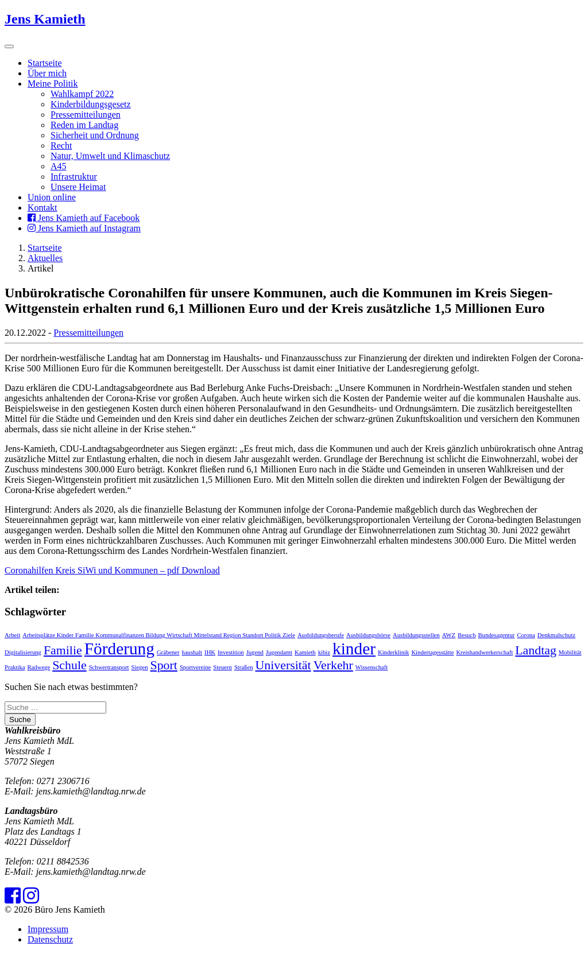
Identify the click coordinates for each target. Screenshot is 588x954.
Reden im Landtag (84, 125)
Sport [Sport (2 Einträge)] (163, 665)
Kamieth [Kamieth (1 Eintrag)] (305, 652)
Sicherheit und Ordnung (95, 135)
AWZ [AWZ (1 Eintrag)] (448, 635)
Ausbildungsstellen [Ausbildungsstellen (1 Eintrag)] (416, 635)
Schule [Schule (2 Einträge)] (69, 665)
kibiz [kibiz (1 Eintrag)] (324, 652)
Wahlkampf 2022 (82, 94)
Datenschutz (50, 939)
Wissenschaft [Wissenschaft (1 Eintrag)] (371, 667)
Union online (52, 197)
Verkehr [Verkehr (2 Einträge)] (333, 665)
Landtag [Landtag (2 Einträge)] (535, 650)
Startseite (45, 63)
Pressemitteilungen (86, 114)
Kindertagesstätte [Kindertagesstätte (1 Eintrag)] (432, 652)
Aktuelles (45, 258)
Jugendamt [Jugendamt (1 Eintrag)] (279, 652)
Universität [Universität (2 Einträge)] (283, 665)
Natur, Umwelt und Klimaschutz (110, 156)
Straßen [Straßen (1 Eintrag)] (243, 667)
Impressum (48, 929)
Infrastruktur (74, 176)
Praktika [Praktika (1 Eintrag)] (15, 667)
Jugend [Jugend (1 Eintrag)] (255, 652)
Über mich (47, 73)
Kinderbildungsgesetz (91, 104)
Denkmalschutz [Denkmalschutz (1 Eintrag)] (556, 635)
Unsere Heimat (78, 187)
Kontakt (42, 207)
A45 (59, 166)
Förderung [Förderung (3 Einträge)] (119, 648)
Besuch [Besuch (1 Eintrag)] (466, 635)
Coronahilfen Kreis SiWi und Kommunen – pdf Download (112, 570)
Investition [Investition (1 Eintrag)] (231, 652)
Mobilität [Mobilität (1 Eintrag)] (570, 652)
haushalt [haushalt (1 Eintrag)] (192, 652)
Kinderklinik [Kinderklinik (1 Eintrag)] (393, 652)
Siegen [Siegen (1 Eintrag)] (139, 667)
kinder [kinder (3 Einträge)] (354, 648)
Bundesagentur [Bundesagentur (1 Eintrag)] (496, 635)
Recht (61, 145)
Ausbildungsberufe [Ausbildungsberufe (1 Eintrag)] (320, 635)
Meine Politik (53, 83)
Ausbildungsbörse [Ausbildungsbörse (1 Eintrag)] (368, 635)
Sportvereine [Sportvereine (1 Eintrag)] (195, 667)
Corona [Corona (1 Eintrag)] (526, 635)
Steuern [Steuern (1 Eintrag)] (222, 667)
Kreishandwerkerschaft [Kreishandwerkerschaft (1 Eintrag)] (484, 652)
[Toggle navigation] (9, 46)
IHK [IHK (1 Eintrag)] (209, 652)
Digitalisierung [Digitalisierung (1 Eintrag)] (23, 652)
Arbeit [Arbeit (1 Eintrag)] (12, 635)
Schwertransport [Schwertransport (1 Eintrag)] (109, 667)
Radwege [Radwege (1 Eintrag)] (39, 667)
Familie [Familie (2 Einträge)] (63, 650)
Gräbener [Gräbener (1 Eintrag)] (168, 652)
